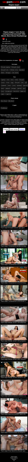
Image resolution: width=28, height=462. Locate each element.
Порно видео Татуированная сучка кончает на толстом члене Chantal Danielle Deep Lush (14, 301)
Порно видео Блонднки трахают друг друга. (13, 227)
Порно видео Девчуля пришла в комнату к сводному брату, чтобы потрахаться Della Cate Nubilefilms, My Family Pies (14, 395)
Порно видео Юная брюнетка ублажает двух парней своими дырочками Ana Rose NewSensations (14, 451)
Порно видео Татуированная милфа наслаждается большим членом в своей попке (14, 246)
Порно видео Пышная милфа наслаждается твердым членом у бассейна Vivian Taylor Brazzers (14, 432)
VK (14, 460)
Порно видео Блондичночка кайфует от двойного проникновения (14, 191)
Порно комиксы (14, 457)
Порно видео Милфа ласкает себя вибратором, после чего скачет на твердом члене (14, 322)
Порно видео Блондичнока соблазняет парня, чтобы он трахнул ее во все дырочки (14, 172)
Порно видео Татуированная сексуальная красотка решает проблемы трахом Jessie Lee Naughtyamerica (14, 264)
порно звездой (19, 124)
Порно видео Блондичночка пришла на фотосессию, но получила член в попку (14, 209)
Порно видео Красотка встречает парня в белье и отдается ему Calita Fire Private (14, 414)
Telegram (14, 459)
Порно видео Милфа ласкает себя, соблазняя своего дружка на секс (14, 359)
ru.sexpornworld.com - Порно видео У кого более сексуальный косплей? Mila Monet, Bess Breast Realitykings (14, 116)
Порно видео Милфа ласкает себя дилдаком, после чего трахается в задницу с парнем (14, 341)
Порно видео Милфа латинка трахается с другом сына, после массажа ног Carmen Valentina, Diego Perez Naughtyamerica (14, 377)
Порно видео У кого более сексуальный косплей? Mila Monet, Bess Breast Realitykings (14, 34)
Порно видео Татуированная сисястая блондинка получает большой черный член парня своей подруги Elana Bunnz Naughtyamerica (14, 283)
